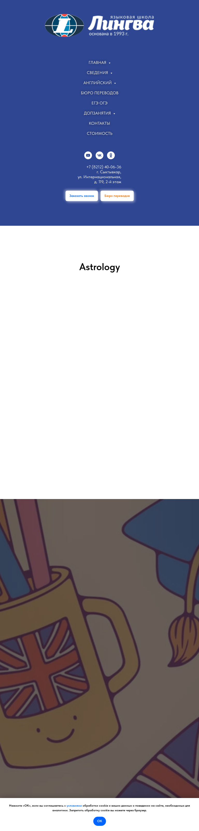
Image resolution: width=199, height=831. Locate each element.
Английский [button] (98, 82)
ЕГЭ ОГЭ (99, 103)
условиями (74, 805)
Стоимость (99, 133)
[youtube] (88, 155)
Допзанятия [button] (98, 113)
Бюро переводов (99, 92)
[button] (82, 196)
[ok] (111, 155)
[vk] (99, 155)
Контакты (99, 123)
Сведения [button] (98, 72)
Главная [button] (98, 62)
